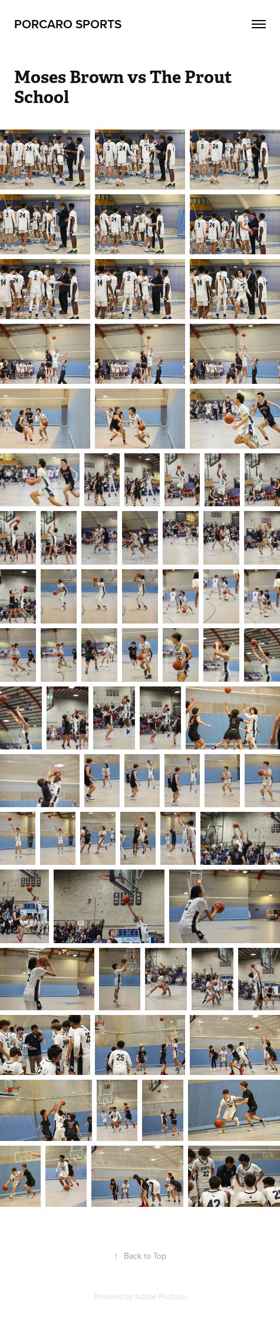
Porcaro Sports (67, 23)
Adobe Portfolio (160, 1296)
